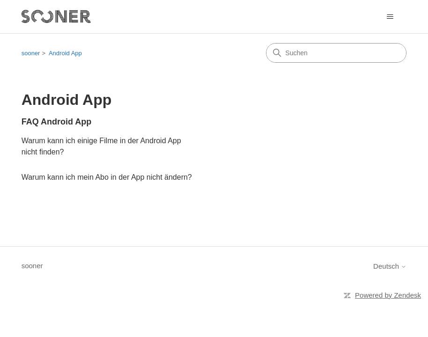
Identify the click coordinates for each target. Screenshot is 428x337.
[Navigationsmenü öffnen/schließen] (389, 16)
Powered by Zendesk (388, 295)
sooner (31, 53)
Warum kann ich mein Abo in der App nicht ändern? (107, 177)
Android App (65, 53)
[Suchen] (336, 53)
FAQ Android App (57, 121)
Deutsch (389, 266)
